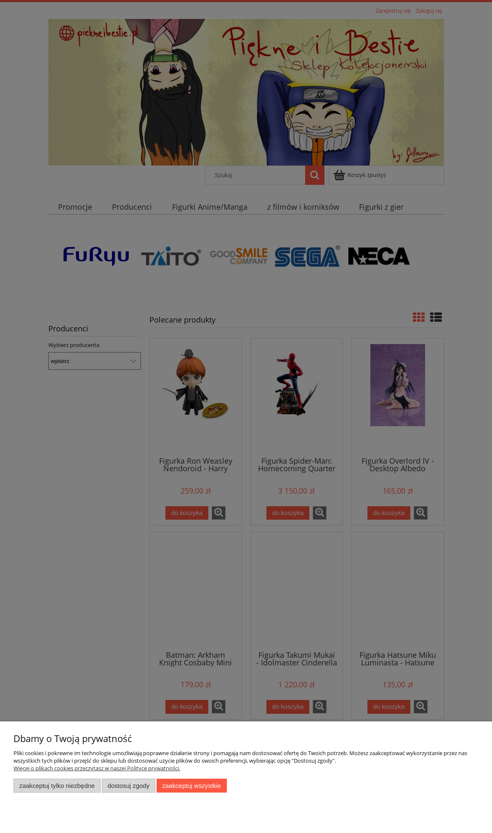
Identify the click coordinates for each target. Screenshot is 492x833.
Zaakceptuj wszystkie (191, 785)
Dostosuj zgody (128, 785)
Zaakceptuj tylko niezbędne (57, 785)
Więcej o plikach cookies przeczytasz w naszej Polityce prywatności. (96, 768)
